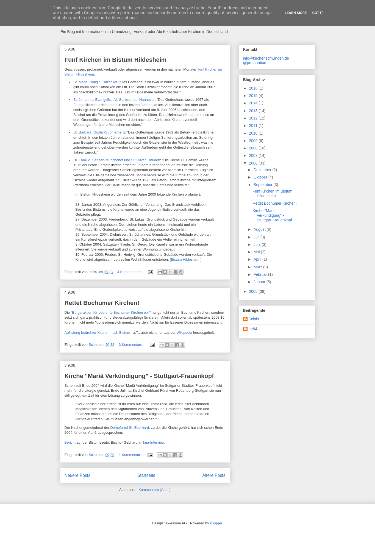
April (258, 259)
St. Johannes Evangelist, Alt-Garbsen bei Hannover (114, 100)
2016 (254, 88)
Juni (258, 244)
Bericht (71, 442)
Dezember (263, 170)
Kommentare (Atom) (154, 490)
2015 (254, 95)
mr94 (253, 329)
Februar (261, 274)
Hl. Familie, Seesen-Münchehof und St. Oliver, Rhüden (116, 160)
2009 (254, 140)
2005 (254, 291)
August (260, 229)
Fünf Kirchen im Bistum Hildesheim (116, 59)
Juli (257, 237)
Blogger (216, 523)
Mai (257, 252)
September (263, 184)
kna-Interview (153, 442)
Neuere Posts (77, 475)
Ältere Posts (213, 475)
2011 (254, 125)
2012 (254, 118)
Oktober (261, 177)
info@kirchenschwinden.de (266, 58)
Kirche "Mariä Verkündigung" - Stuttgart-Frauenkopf (139, 375)
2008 (254, 148)
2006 (254, 163)
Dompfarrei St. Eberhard (129, 427)
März (258, 267)
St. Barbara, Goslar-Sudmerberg (99, 132)
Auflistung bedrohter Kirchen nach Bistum (98, 332)
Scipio (254, 319)
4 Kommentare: (130, 272)
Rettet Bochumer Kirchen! (102, 302)
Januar (260, 282)
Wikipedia (185, 332)
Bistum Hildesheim (186, 259)
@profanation (254, 62)
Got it (317, 13)
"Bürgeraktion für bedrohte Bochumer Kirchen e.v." (111, 312)
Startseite (146, 475)
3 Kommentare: (132, 345)
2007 (254, 155)
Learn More (296, 13)
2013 (254, 111)
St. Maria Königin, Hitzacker (95, 82)
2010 (254, 133)
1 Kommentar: (130, 455)
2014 (254, 103)
